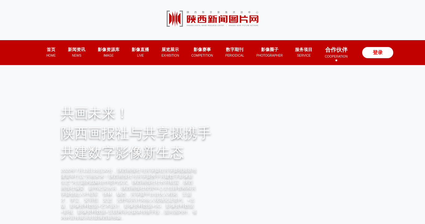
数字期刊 (234, 52)
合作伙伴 (336, 52)
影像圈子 (269, 52)
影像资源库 (108, 52)
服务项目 (303, 52)
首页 (51, 52)
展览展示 (170, 52)
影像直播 (140, 52)
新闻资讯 (76, 52)
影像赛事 (202, 52)
